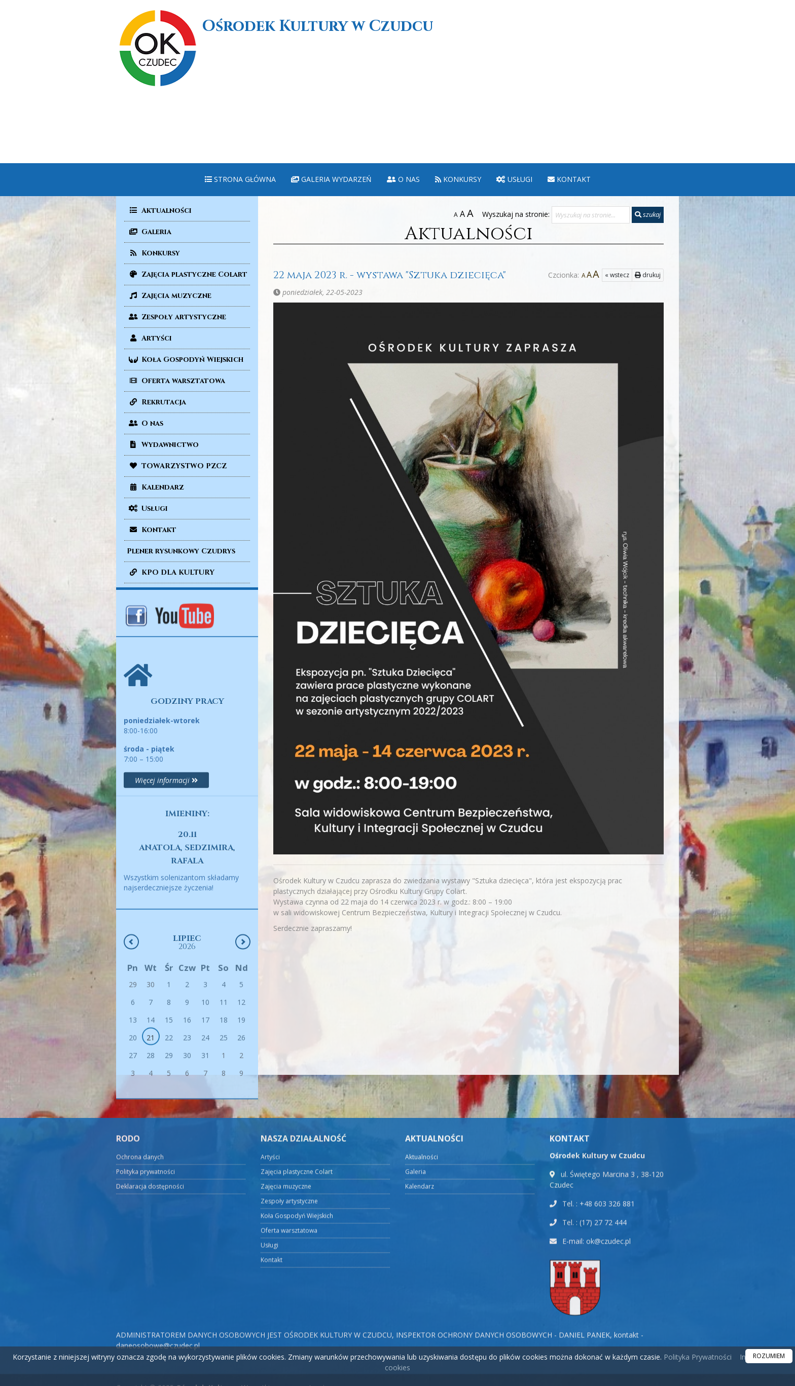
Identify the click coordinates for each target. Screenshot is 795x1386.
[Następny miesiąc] (242, 1048)
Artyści (149, 338)
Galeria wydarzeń (331, 179)
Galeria (149, 232)
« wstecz (597, 275)
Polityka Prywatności (697, 1357)
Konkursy (458, 179)
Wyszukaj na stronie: (516, 214)
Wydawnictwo (163, 444)
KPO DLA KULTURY (170, 572)
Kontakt (569, 179)
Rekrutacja (156, 402)
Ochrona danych (140, 1344)
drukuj (627, 275)
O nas (403, 179)
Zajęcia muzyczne (169, 295)
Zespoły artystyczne (176, 317)
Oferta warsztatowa (176, 381)
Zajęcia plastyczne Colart (187, 274)
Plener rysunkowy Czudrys (181, 551)
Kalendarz (155, 487)
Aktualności (159, 210)
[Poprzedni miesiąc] (131, 1048)
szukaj (648, 214)
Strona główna (240, 179)
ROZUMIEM (769, 1356)
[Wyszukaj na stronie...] (591, 214)
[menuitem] (240, 179)
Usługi (514, 179)
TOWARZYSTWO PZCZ (177, 466)
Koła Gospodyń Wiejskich (185, 359)
